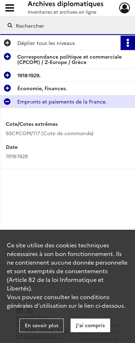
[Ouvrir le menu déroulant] (9, 8)
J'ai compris (90, 325)
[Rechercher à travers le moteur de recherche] (67, 25)
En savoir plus (41, 325)
